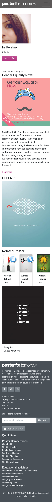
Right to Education (10, 456)
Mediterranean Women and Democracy (19, 470)
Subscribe (43, 420)
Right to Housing (9, 447)
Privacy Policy (22, 496)
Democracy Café (9, 483)
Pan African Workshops (12, 474)
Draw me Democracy (11, 477)
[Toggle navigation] (46, 4)
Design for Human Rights (13, 485)
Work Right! (7, 444)
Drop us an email (13, 428)
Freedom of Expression (12, 459)
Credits (33, 496)
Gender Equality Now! (11, 450)
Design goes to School (12, 479)
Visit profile (9, 58)
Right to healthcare (10, 462)
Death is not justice (10, 453)
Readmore (7, 172)
